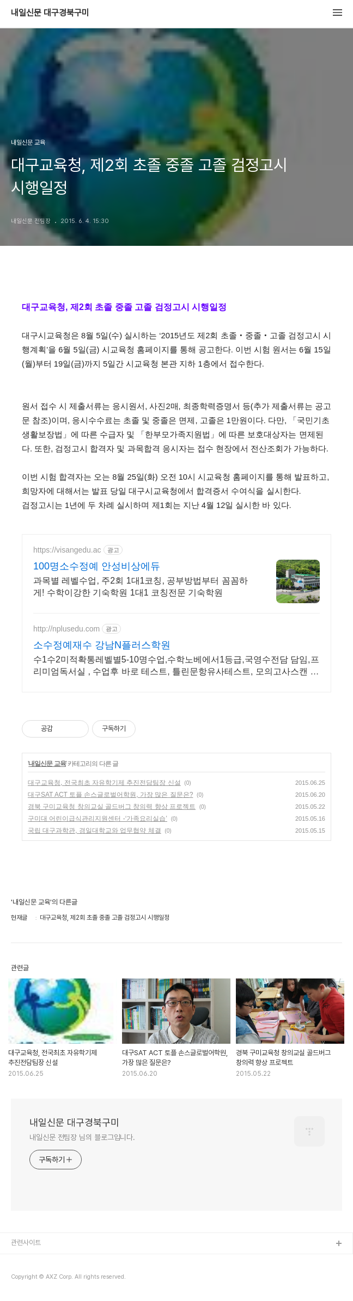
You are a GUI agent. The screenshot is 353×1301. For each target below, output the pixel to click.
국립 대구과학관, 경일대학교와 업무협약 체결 (94, 830)
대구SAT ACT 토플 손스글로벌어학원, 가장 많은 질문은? (110, 794)
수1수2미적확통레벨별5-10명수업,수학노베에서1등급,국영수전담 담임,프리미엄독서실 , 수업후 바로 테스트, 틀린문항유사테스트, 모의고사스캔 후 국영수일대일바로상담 (176, 666)
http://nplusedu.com (66, 628)
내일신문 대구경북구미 (50, 13)
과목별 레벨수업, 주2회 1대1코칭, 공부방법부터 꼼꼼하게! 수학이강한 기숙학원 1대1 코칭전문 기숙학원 (140, 586)
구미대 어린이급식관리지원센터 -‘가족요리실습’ (97, 818)
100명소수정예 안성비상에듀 (96, 566)
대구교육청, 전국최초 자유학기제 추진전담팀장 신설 (104, 782)
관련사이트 (26, 1242)
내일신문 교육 (46, 763)
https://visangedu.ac (67, 550)
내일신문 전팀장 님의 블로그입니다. (82, 1137)
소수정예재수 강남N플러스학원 (102, 645)
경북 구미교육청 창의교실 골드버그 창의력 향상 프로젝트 (112, 806)
